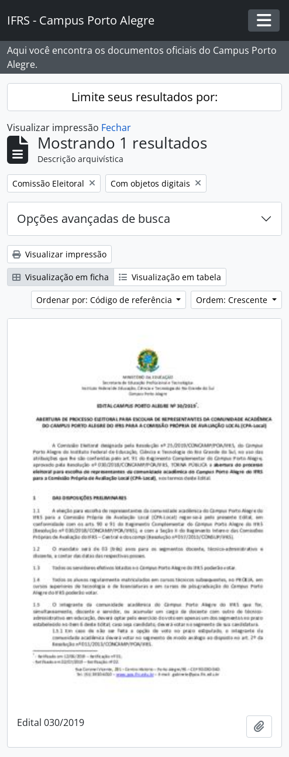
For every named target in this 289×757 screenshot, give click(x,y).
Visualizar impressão (59, 254)
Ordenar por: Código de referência (105, 299)
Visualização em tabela (170, 277)
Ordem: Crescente (233, 299)
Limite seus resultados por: (144, 97)
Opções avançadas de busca (93, 218)
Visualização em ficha (60, 277)
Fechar (116, 127)
